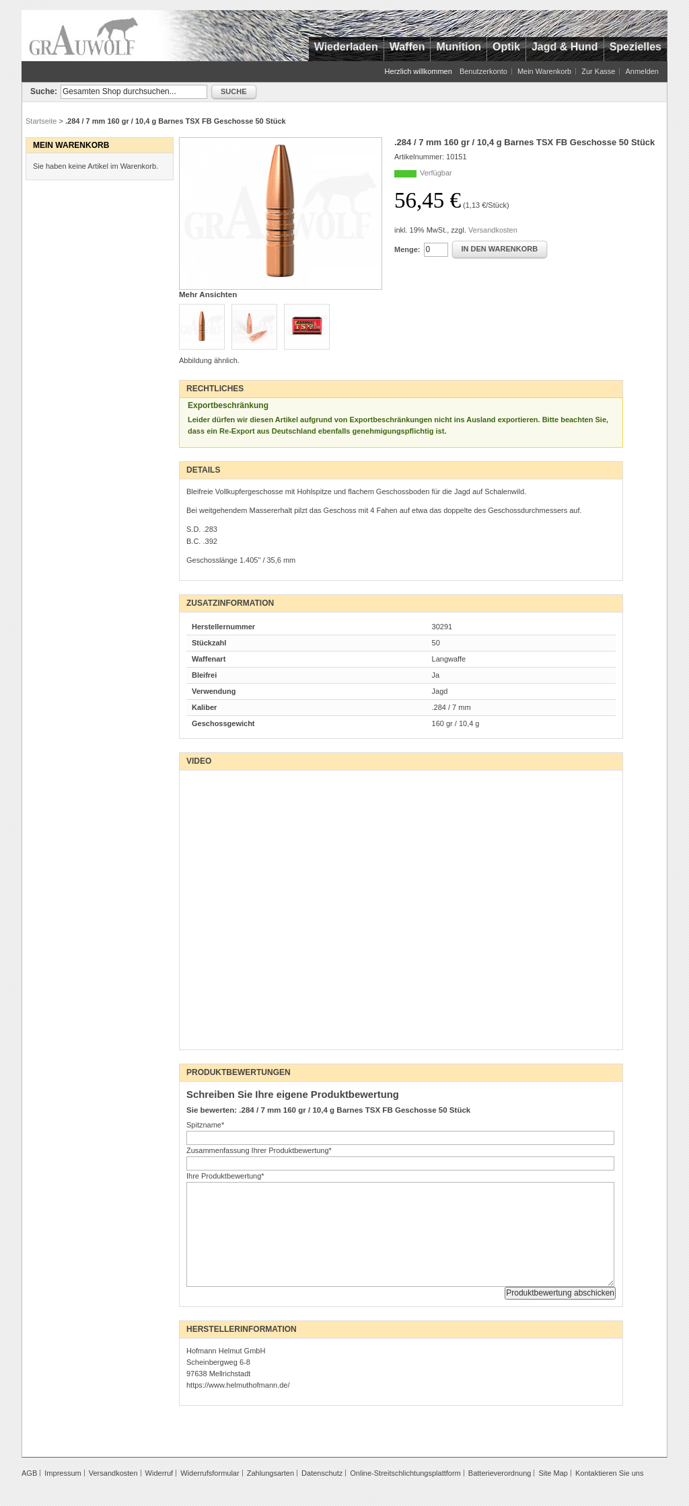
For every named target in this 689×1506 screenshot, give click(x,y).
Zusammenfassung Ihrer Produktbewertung (259, 1150)
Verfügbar (436, 173)
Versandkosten (492, 230)
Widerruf (159, 1473)
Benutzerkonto (483, 71)
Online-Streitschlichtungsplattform (405, 1473)
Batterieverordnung (500, 1473)
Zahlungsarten (270, 1473)
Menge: (407, 249)
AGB (29, 1473)
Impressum (62, 1473)
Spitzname (205, 1125)
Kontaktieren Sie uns (609, 1473)
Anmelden (642, 71)
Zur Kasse (598, 71)
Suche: (43, 91)
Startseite (41, 121)
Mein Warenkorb (544, 71)
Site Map (552, 1473)
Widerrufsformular (209, 1473)
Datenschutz (321, 1473)
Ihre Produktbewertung (225, 1176)
